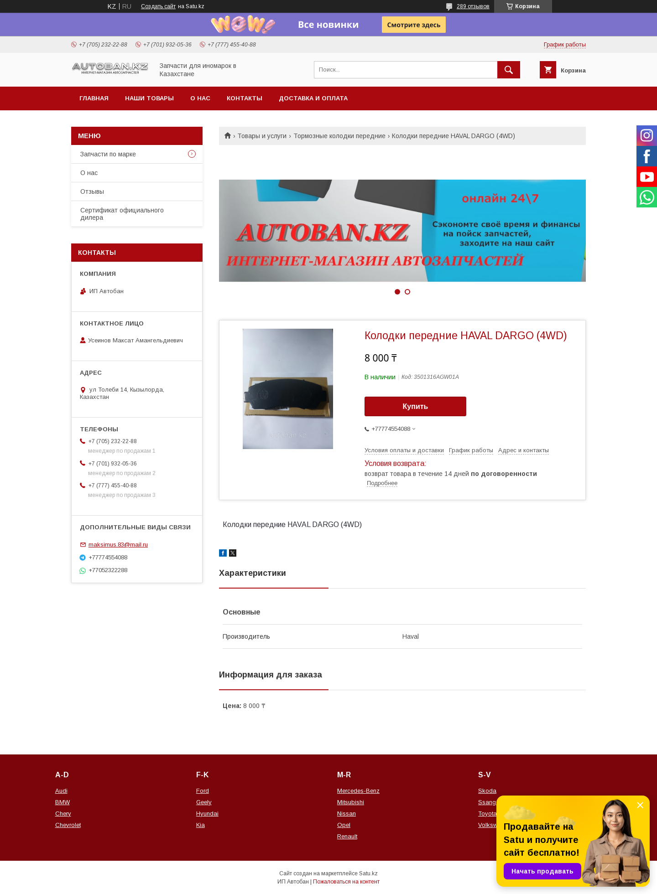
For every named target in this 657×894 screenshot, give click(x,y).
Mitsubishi (350, 802)
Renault (347, 836)
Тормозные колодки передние (339, 136)
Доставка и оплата (313, 98)
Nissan (346, 813)
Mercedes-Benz (358, 790)
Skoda (487, 790)
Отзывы (92, 191)
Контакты (244, 98)
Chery (63, 813)
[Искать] (508, 69)
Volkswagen (494, 825)
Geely (204, 802)
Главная (94, 98)
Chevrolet (68, 825)
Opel (343, 825)
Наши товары (149, 98)
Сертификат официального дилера (122, 214)
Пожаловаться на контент (346, 881)
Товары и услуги (262, 136)
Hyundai (207, 813)
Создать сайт (158, 6)
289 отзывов (473, 6)
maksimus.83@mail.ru (118, 544)
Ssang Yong (495, 802)
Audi (61, 790)
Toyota (487, 813)
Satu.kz (368, 873)
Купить (415, 406)
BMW (62, 802)
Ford (202, 790)
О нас (200, 98)
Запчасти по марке (108, 154)
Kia (200, 825)
